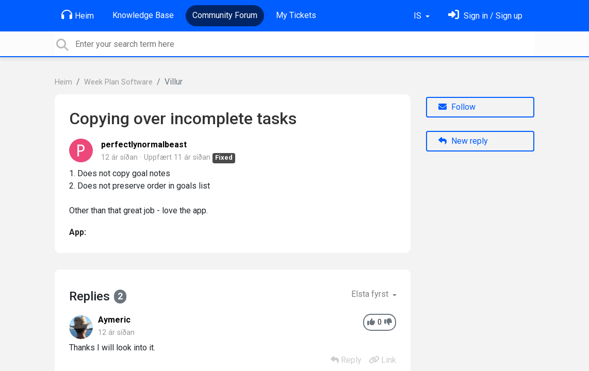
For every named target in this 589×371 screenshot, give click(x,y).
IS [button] (418, 16)
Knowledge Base (143, 15)
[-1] (388, 322)
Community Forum (224, 15)
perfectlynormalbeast (144, 144)
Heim (77, 15)
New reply (463, 141)
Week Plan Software (118, 82)
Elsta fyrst (370, 294)
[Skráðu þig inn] (485, 15)
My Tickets (296, 15)
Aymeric (114, 320)
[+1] (371, 322)
